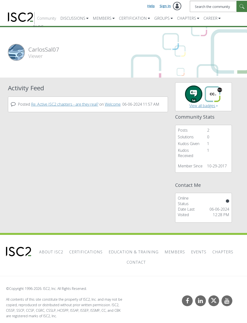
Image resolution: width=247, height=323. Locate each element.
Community (46, 18)
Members (102, 18)
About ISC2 (51, 252)
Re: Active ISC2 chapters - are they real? (64, 104)
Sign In (165, 6)
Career (210, 18)
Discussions (72, 18)
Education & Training (134, 252)
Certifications (86, 252)
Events (198, 252)
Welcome (113, 104)
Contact (136, 262)
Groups (162, 18)
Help (151, 6)
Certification (133, 18)
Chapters (186, 18)
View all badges (202, 105)
